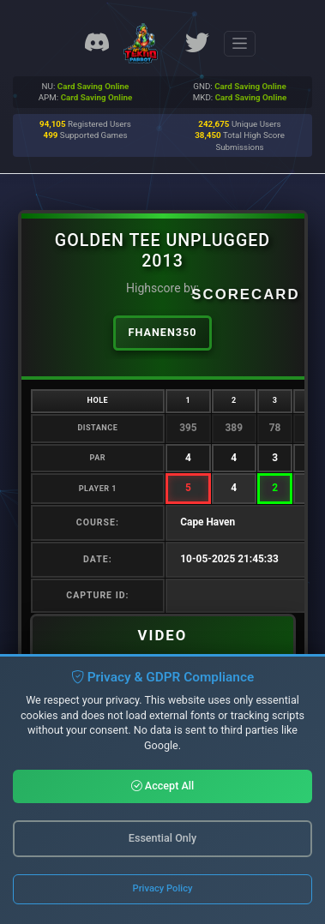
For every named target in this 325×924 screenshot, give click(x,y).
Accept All (163, 785)
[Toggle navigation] (240, 44)
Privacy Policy (163, 888)
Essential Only (162, 837)
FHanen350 (163, 332)
